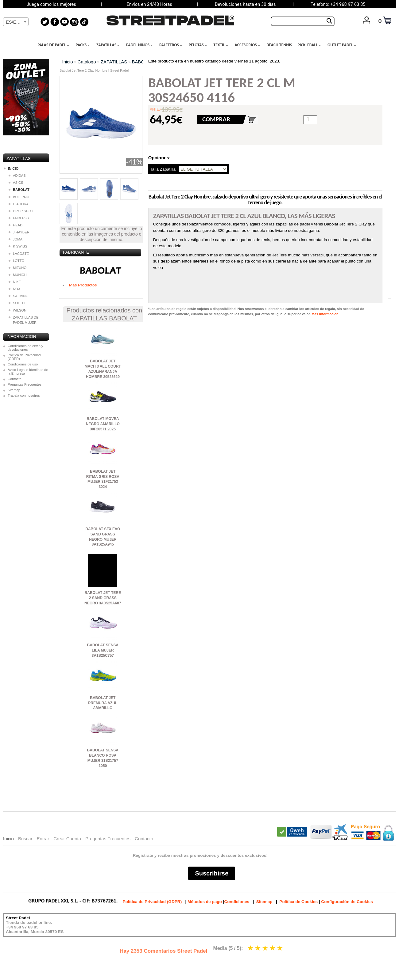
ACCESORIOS (247, 45)
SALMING (18, 296)
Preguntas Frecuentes (24, 384)
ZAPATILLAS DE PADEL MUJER (24, 320)
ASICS (16, 182)
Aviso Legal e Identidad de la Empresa (28, 371)
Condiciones (236, 901)
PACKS (83, 45)
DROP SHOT (21, 211)
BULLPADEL (21, 197)
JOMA (15, 239)
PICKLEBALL (309, 45)
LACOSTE (19, 253)
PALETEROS (170, 45)
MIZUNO (17, 268)
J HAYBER (19, 232)
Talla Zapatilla (163, 169)
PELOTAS (198, 45)
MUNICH (18, 275)
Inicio (67, 61)
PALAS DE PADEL (53, 45)
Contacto (14, 379)
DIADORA (19, 204)
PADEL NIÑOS (139, 45)
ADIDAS (17, 175)
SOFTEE (18, 303)
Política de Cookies (298, 901)
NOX (14, 289)
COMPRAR (216, 119)
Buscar (25, 838)
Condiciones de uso (23, 364)
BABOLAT (142, 61)
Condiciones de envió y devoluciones (25, 347)
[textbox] (15, 22)
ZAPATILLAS (108, 45)
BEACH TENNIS (279, 45)
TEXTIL (221, 45)
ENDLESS (19, 218)
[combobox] (16, 21)
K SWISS (18, 246)
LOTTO (16, 261)
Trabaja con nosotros (24, 395)
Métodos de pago (205, 901)
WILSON (17, 310)
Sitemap (14, 390)
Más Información (325, 314)
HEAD (15, 225)
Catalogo (87, 61)
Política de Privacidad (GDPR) (24, 357)
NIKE (15, 282)
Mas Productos (83, 285)
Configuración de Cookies (347, 901)
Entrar (43, 838)
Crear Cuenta (67, 838)
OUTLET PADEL (341, 45)
